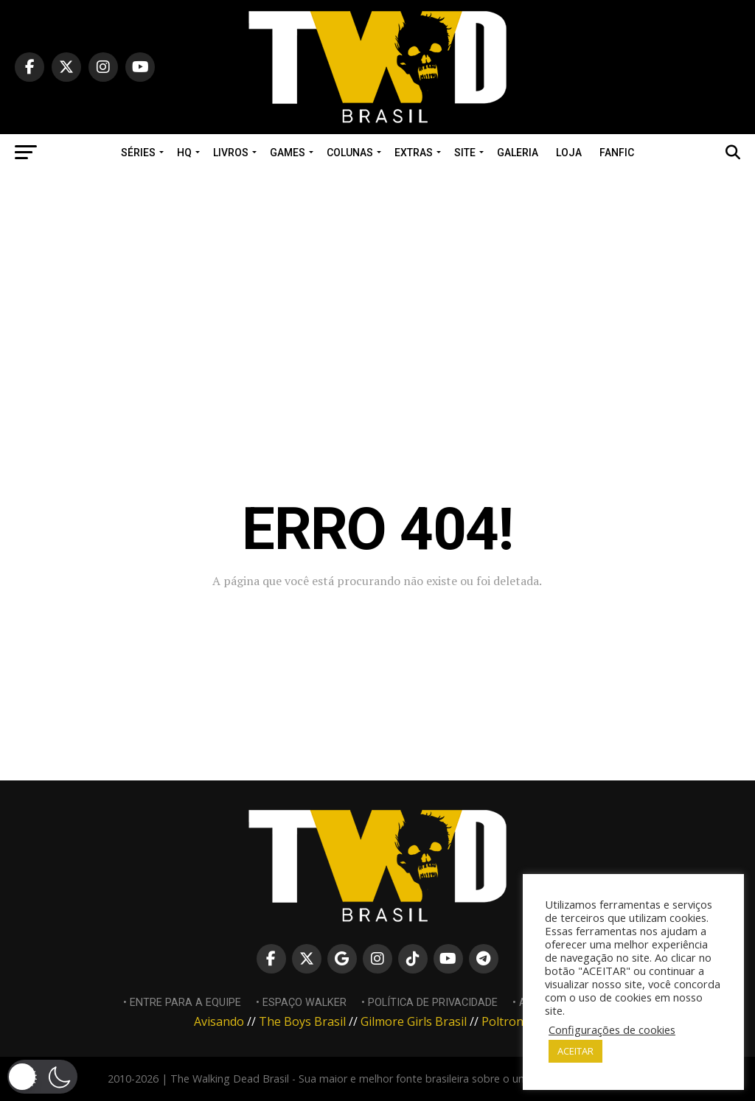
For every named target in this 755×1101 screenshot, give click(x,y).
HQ (184, 152)
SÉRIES (138, 152)
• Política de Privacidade (429, 1002)
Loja (569, 152)
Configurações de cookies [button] (612, 1029)
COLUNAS (350, 152)
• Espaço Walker (301, 1002)
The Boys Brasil (302, 1021)
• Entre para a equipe (182, 1002)
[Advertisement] (377, 274)
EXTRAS (413, 152)
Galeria (517, 152)
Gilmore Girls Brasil (414, 1021)
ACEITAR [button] (575, 1051)
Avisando (219, 1021)
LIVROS (230, 152)
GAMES (287, 152)
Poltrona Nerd (521, 1021)
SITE (465, 152)
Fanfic (616, 152)
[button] (42, 1077)
